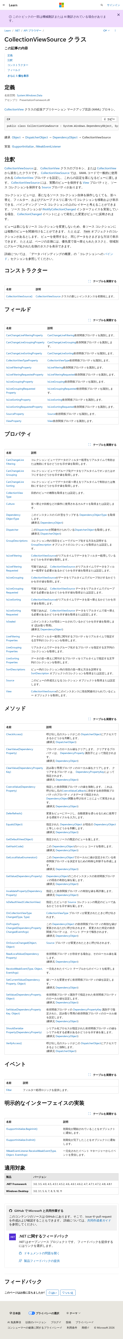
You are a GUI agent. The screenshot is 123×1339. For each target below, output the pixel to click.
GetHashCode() (14, 846)
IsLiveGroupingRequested (61, 388)
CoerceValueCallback (74, 790)
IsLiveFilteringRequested (61, 374)
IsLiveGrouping (56, 381)
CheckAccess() (14, 734)
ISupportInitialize (23, 146)
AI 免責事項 (14, 1322)
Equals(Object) (14, 824)
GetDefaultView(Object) (19, 839)
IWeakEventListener (48, 146)
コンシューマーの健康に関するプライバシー (33, 1327)
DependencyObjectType (93, 514)
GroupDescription (41, 544)
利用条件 (72, 1327)
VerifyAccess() (14, 1043)
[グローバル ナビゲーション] (3, 5)
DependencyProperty (72, 753)
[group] (61, 126)
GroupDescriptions (17, 540)
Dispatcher (12, 529)
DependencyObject (65, 137)
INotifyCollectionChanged (59, 209)
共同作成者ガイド (99, 1220)
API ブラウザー (32, 30)
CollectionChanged (29, 214)
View (86, 182)
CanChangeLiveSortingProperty (24, 353)
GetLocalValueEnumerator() (21, 857)
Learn (7, 30)
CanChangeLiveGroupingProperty (25, 342)
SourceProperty (15, 414)
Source (46, 187)
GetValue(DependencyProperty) (24, 876)
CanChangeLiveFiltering (60, 335)
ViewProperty (13, 421)
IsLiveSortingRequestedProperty (24, 406)
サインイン (113, 5)
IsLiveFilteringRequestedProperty (24, 374)
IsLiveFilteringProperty (18, 367)
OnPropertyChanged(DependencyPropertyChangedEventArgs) (23, 928)
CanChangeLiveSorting (60, 353)
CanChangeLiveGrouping (61, 342)
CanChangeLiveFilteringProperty (24, 335)
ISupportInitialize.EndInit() (20, 1140)
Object (16, 137)
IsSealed (10, 621)
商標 (84, 1327)
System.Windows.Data (29, 95)
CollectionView (14, 109)
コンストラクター (17, 65)
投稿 (68, 1322)
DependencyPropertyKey (90, 772)
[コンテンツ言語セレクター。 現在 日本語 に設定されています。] (15, 1313)
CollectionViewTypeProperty (22, 360)
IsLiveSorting (54, 399)
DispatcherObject (36, 137)
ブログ (55, 1322)
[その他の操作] (115, 31)
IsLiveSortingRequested (60, 406)
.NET (17, 30)
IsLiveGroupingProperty (19, 381)
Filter (9, 1090)
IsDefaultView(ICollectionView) (23, 902)
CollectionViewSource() (19, 296)
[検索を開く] (102, 5)
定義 (10, 55)
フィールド (13, 70)
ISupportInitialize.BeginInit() (21, 1129)
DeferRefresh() (14, 813)
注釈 (10, 60)
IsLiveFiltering (55, 367)
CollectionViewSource (18, 168)
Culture (10, 504)
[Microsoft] (61, 5)
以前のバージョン (35, 1322)
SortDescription (40, 673)
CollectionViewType (58, 360)
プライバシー (83, 1322)
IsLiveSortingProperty (18, 399)
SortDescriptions (15, 669)
